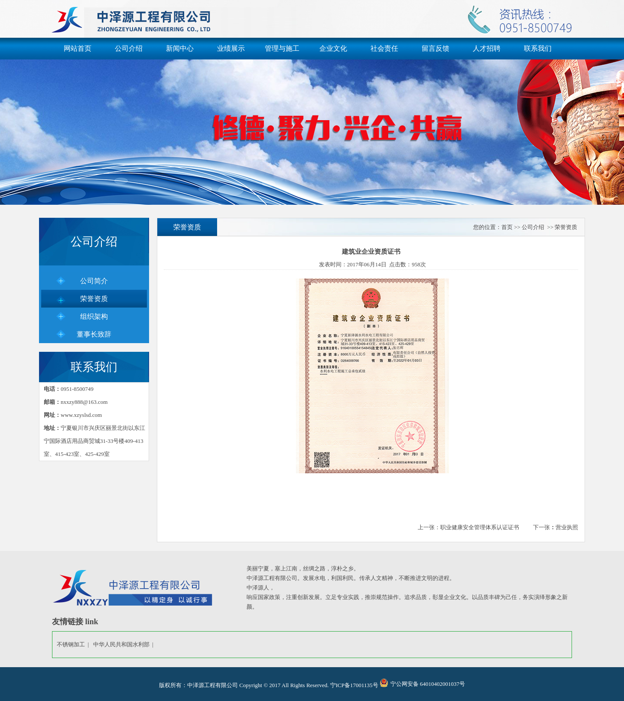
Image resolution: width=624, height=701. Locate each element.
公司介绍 (129, 48)
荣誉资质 (94, 298)
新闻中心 (180, 48)
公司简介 (94, 281)
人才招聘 (486, 48)
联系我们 (538, 48)
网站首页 (77, 48)
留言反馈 (435, 48)
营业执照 (567, 527)
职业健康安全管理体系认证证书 (479, 527)
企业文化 (333, 48)
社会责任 (384, 48)
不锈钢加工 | (74, 644)
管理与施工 (282, 48)
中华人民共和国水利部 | (124, 644)
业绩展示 (231, 48)
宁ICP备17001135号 (354, 685)
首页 (507, 227)
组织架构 (94, 316)
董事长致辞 (94, 334)
